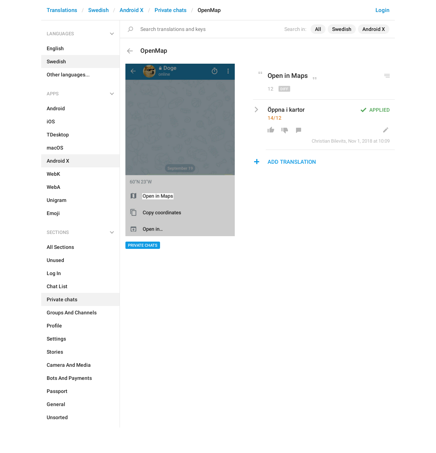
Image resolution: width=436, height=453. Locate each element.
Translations (62, 10)
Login (382, 10)
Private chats (171, 10)
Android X (132, 10)
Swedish (98, 10)
